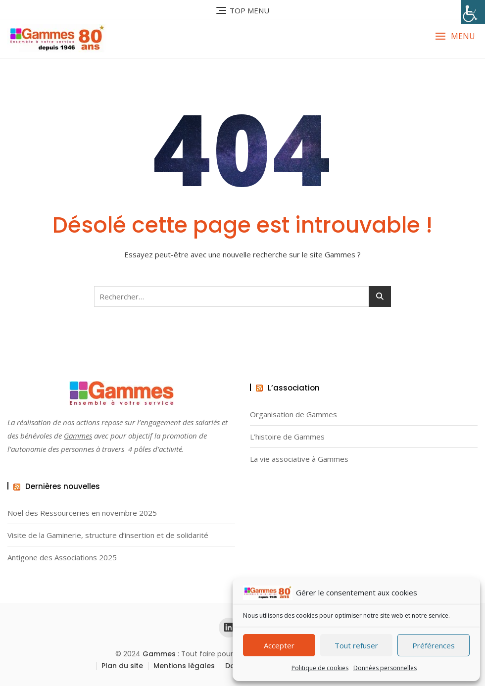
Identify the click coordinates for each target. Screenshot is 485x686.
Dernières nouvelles (62, 486)
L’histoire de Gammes (287, 436)
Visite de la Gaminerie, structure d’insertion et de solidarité (107, 535)
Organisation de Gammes (293, 414)
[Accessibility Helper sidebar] (473, 12)
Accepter (279, 645)
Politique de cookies (319, 668)
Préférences (433, 645)
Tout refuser (356, 645)
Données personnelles (385, 668)
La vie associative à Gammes (299, 459)
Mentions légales (184, 666)
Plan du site (122, 666)
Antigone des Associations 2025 (62, 557)
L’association (294, 388)
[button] (455, 36)
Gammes (78, 436)
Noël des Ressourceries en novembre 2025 (82, 513)
